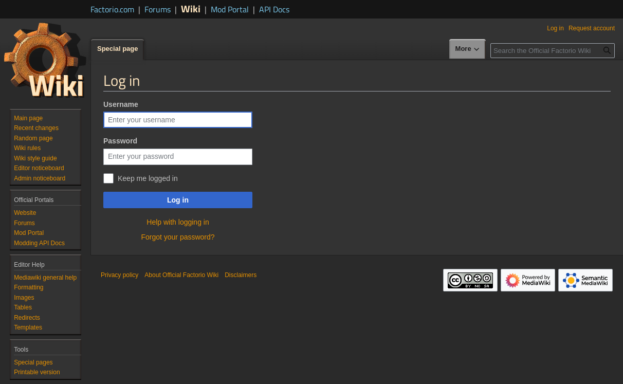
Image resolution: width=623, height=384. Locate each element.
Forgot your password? (177, 237)
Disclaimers (240, 275)
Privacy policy (119, 275)
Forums (157, 9)
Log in (178, 200)
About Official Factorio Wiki (181, 275)
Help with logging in (177, 222)
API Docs (274, 9)
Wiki (190, 8)
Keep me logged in (148, 178)
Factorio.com (112, 9)
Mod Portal (230, 9)
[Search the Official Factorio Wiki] (552, 50)
